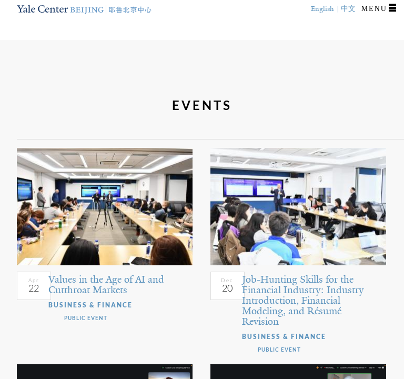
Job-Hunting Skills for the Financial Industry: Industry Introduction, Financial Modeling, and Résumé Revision (302, 300)
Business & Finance (90, 305)
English (322, 8)
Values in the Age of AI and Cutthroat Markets (106, 284)
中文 (348, 8)
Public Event (85, 318)
